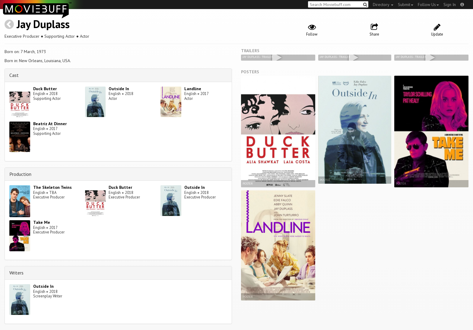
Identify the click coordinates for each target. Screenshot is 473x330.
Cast (14, 75)
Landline (192, 88)
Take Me (41, 222)
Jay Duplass (43, 24)
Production (20, 174)
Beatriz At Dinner (50, 123)
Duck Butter (45, 88)
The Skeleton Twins (52, 187)
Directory (383, 4)
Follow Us (428, 4)
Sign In (449, 4)
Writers (16, 273)
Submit (405, 4)
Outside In (119, 88)
